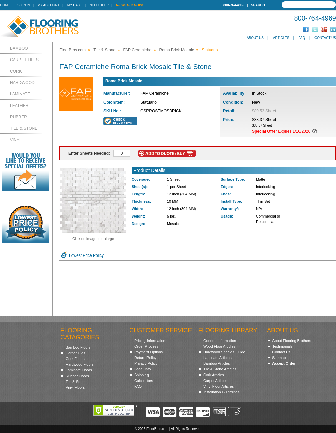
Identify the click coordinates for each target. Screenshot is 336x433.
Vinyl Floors (75, 387)
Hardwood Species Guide (224, 352)
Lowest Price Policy (86, 255)
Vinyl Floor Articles (218, 386)
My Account (48, 5)
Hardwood (22, 82)
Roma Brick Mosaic (176, 50)
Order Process (146, 346)
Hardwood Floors (80, 364)
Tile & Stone (23, 128)
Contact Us (325, 38)
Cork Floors (75, 359)
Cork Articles (213, 375)
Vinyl (16, 139)
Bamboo (19, 48)
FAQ (301, 38)
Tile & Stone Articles (219, 369)
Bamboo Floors (78, 347)
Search (258, 5)
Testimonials (282, 346)
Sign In (23, 5)
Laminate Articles (217, 358)
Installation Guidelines (221, 392)
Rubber (18, 117)
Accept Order (284, 363)
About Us (255, 38)
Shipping (141, 375)
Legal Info (142, 369)
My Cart (74, 5)
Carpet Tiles (24, 59)
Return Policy (145, 358)
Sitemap (279, 358)
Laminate (20, 94)
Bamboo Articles (216, 363)
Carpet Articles (215, 381)
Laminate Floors (79, 370)
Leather (19, 105)
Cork (16, 71)
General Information (219, 341)
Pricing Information (149, 341)
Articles (281, 38)
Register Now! (129, 5)
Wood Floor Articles (219, 346)
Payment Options (148, 352)
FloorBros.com (72, 50)
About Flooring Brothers (291, 341)
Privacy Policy (145, 363)
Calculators (143, 381)
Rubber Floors (77, 376)
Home (5, 5)
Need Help (99, 5)
